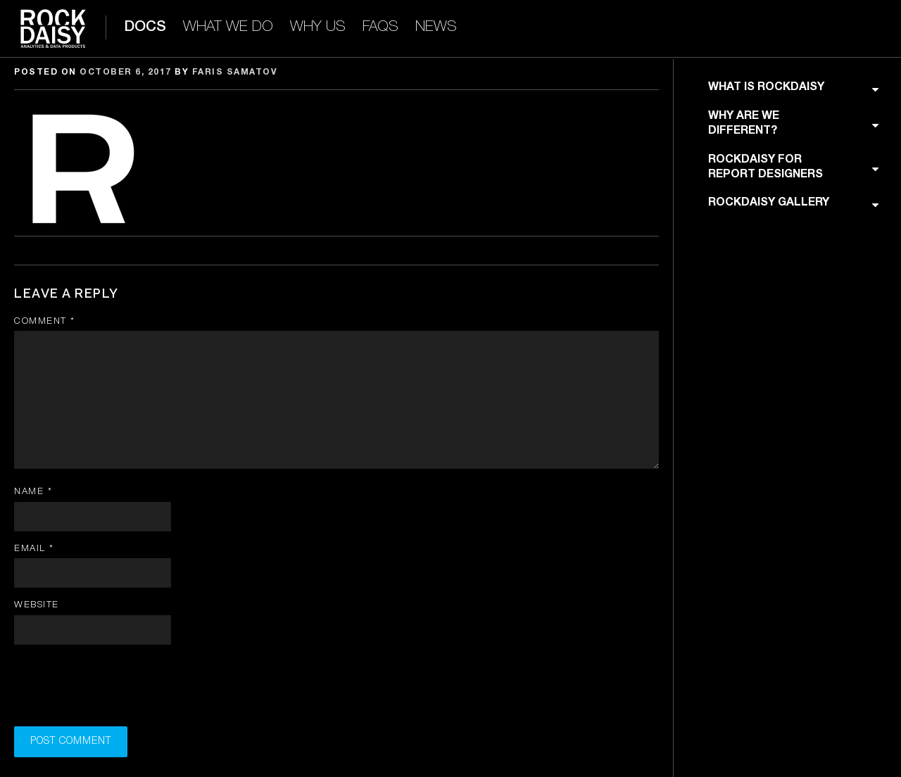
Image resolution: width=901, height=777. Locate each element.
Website (36, 605)
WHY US (318, 27)
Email (34, 548)
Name (33, 491)
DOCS (145, 27)
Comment (44, 321)
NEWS (436, 27)
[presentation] (121, 689)
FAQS (380, 27)
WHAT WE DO (228, 27)
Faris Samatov (235, 72)
